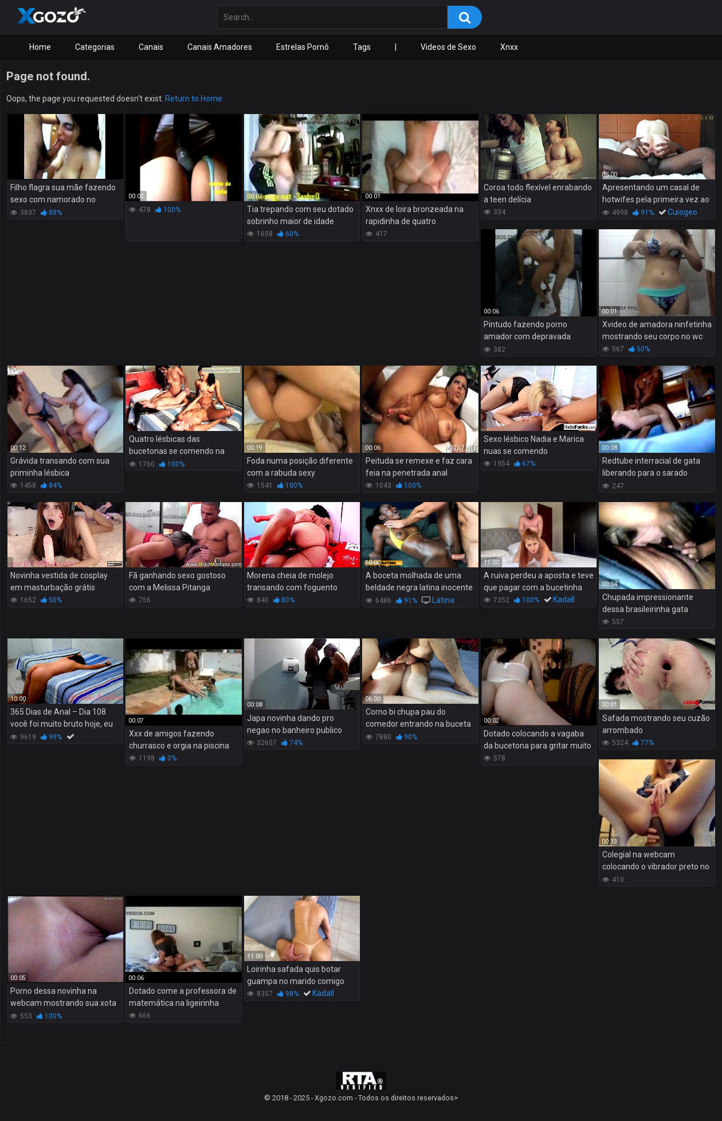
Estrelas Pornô (302, 47)
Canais (151, 47)
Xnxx (509, 47)
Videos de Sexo (448, 47)
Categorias (95, 47)
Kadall (564, 599)
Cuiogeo (682, 212)
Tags (362, 47)
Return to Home (193, 98)
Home (40, 47)
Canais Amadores (219, 47)
